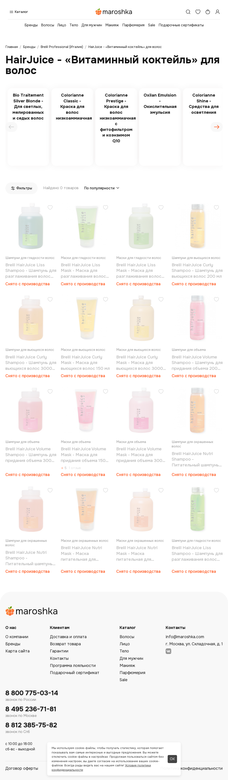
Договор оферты (21, 768)
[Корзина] (207, 11)
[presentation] (11, 127)
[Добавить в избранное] (50, 208)
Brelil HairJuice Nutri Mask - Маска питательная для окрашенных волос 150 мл (84, 553)
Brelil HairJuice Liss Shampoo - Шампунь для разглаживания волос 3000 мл (30, 270)
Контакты (59, 658)
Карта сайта (17, 651)
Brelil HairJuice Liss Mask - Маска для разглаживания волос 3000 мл (138, 270)
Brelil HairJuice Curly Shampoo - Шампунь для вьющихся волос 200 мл (197, 270)
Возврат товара (65, 643)
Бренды (31, 25)
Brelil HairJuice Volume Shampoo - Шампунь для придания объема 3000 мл (30, 454)
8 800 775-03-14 (31, 693)
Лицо (61, 25)
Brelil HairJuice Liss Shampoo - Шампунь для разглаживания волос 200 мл (197, 553)
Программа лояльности (73, 665)
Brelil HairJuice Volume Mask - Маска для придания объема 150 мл (83, 454)
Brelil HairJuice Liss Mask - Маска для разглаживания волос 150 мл (83, 270)
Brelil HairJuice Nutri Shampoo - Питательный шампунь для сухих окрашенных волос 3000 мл (29, 558)
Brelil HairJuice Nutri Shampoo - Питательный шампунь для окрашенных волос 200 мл (195, 459)
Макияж (112, 25)
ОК (172, 759)
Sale (151, 25)
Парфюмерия (133, 25)
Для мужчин (91, 25)
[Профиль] (217, 11)
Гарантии (59, 651)
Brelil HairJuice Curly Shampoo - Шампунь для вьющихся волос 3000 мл (30, 363)
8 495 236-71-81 (30, 709)
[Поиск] (188, 11)
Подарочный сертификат (74, 672)
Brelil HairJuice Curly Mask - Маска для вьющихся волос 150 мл (85, 362)
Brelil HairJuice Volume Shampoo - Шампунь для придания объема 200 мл (197, 363)
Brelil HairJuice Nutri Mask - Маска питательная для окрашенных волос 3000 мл (137, 553)
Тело (73, 25)
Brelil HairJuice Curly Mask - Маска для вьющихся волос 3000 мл (139, 363)
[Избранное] (198, 11)
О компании (16, 636)
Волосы (47, 25)
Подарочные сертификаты (181, 25)
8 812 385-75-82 (31, 725)
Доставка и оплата (68, 636)
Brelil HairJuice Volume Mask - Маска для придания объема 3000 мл (140, 454)
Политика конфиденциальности (191, 768)
